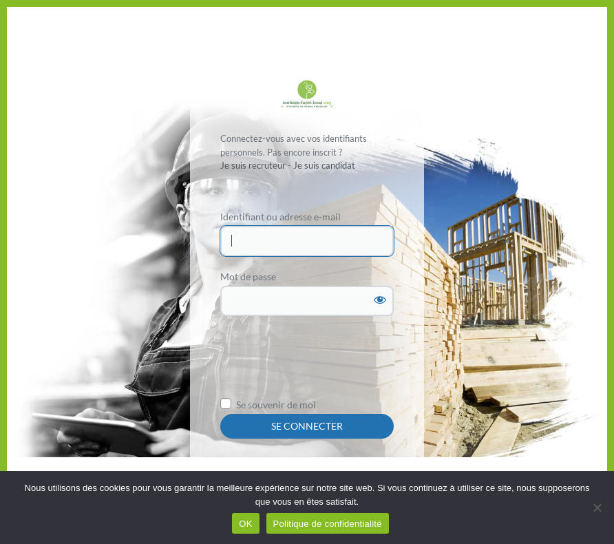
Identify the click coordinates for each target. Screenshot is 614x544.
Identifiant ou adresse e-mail (280, 216)
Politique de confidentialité (327, 524)
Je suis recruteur (253, 165)
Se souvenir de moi (276, 404)
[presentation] (325, 361)
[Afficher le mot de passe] (380, 299)
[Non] (597, 507)
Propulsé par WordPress (307, 95)
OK (245, 524)
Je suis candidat (324, 165)
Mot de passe (248, 276)
